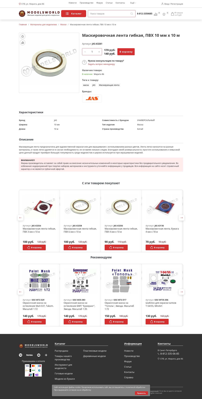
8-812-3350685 (144, 13)
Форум (99, 4)
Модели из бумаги (65, 378)
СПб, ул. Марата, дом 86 (32, 4)
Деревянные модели (94, 356)
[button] (20, 218)
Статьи (109, 4)
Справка (128, 377)
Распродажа (61, 350)
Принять (141, 393)
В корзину (126, 51)
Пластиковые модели (94, 350)
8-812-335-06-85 (169, 353)
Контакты (120, 4)
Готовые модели (64, 373)
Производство (86, 4)
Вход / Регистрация (173, 4)
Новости (73, 4)
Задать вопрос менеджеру (101, 64)
